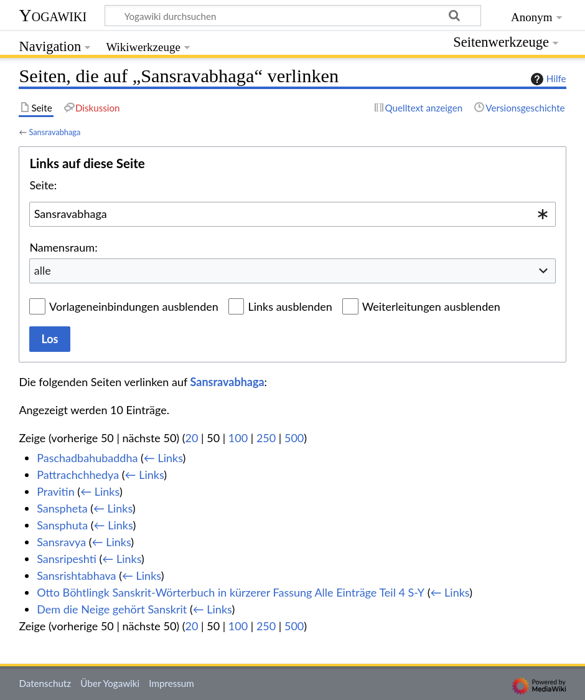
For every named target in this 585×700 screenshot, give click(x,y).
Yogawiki (53, 15)
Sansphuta (62, 525)
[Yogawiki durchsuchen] (292, 16)
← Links (163, 458)
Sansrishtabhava (76, 575)
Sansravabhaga (54, 132)
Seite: (43, 185)
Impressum (171, 683)
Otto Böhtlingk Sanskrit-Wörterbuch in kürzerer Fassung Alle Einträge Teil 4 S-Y (230, 592)
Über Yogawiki (109, 683)
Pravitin (56, 491)
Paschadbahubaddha (87, 458)
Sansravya (61, 542)
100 (238, 438)
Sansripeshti (66, 558)
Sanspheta (62, 508)
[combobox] (292, 214)
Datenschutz (45, 683)
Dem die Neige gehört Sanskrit (112, 609)
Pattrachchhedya (78, 474)
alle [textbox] (42, 270)
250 (266, 438)
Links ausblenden (290, 306)
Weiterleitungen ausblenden (431, 306)
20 (192, 438)
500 (294, 438)
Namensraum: (63, 247)
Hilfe (547, 79)
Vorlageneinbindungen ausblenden (133, 306)
